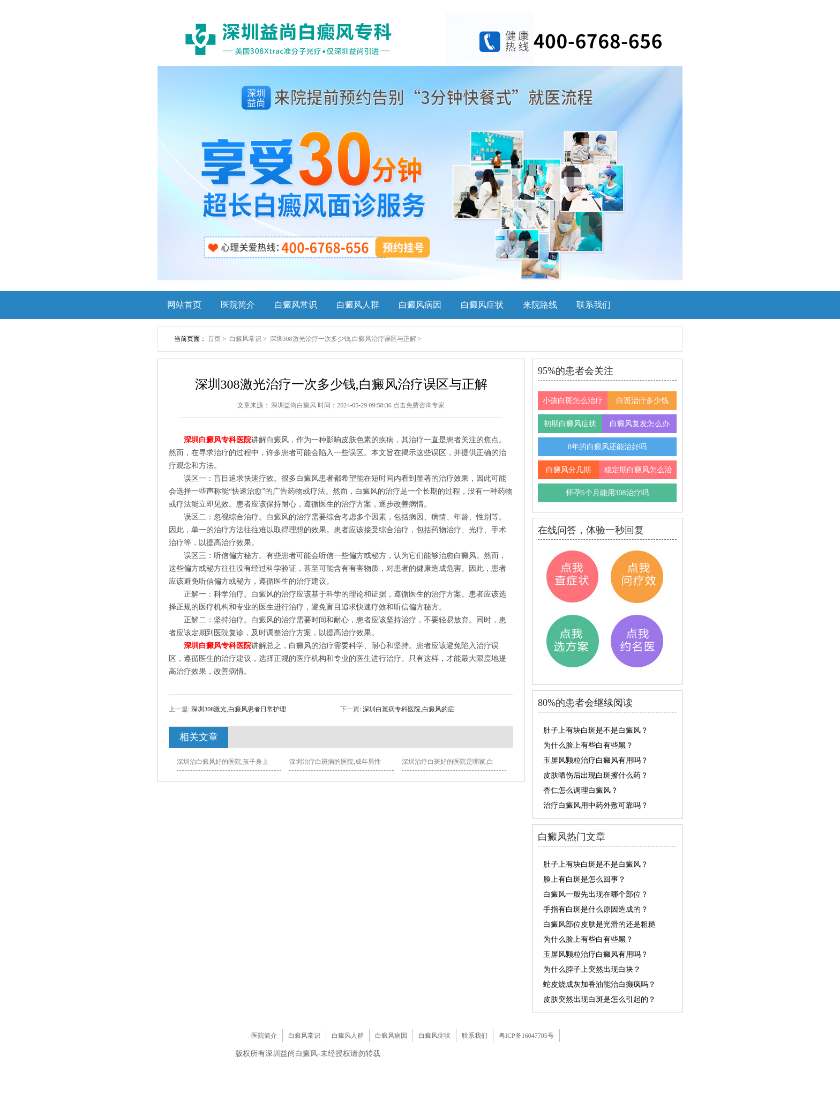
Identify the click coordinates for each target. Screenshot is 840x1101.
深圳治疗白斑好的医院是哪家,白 (447, 761)
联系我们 (593, 304)
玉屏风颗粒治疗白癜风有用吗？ (595, 760)
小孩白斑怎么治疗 (573, 401)
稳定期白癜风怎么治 (638, 470)
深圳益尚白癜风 (294, 405)
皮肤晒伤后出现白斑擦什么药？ (595, 775)
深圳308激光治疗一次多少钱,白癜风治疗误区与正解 (344, 339)
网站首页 (184, 304)
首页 (214, 339)
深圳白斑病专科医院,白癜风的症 (407, 709)
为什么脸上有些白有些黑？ (588, 745)
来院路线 (540, 304)
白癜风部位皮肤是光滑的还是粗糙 (599, 924)
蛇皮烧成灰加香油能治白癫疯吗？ (599, 984)
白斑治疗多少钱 (642, 401)
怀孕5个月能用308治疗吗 (607, 493)
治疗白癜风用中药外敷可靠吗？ (595, 805)
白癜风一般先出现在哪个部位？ (595, 894)
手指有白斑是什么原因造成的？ (595, 909)
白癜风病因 (420, 304)
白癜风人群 (357, 304)
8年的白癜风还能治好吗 (607, 447)
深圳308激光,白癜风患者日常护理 (238, 709)
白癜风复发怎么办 (640, 424)
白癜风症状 (482, 304)
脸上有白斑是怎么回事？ (584, 879)
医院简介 (238, 304)
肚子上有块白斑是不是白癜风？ (595, 730)
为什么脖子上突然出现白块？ (592, 969)
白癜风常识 (295, 304)
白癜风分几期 (568, 470)
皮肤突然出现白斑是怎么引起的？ (599, 999)
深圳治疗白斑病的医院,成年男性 (335, 761)
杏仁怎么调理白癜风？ (580, 790)
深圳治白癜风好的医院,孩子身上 (222, 761)
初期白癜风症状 (570, 424)
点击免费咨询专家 (419, 405)
